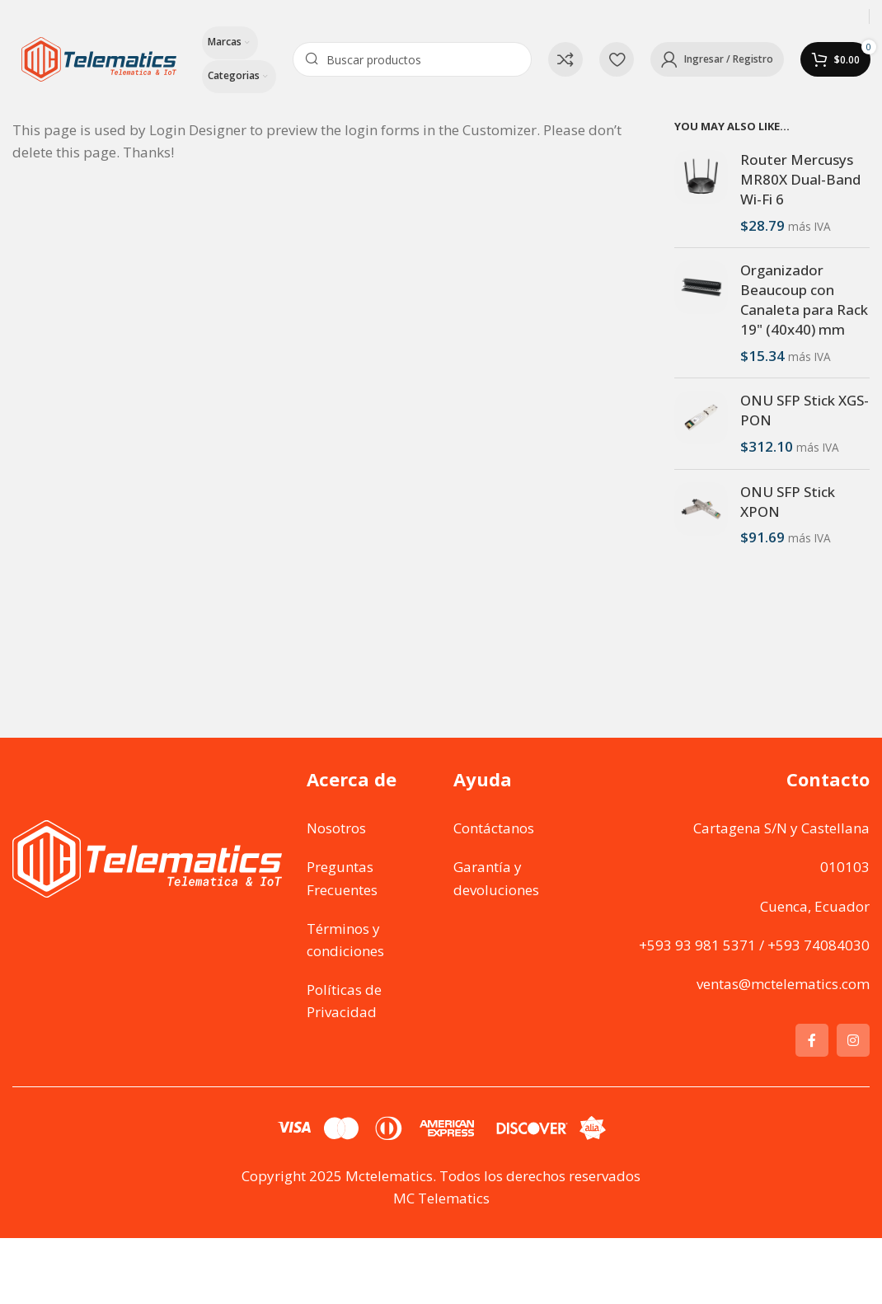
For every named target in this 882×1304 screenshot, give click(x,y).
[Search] (412, 59)
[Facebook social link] (811, 1040)
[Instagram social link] (853, 1040)
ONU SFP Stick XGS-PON (804, 410)
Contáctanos (493, 828)
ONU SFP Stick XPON (787, 501)
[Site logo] (98, 58)
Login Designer (197, 129)
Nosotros (336, 828)
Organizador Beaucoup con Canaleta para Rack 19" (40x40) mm (804, 299)
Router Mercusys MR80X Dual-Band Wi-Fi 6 (800, 179)
